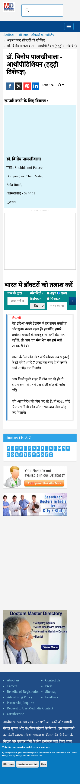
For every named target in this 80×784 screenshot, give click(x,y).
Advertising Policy (19, 697)
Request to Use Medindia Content (30, 708)
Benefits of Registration (23, 691)
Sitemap (50, 691)
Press (48, 686)
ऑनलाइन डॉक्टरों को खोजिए (36, 35)
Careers (12, 686)
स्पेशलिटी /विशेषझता (36, 296)
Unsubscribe (15, 714)
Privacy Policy (15, 755)
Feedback (51, 697)
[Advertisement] (40, 131)
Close (43, 764)
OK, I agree (8, 764)
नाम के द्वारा (14, 293)
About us (13, 680)
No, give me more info (27, 764)
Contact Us (53, 680)
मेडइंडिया (9, 35)
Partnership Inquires (20, 703)
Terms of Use (36, 755)
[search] (41, 10)
